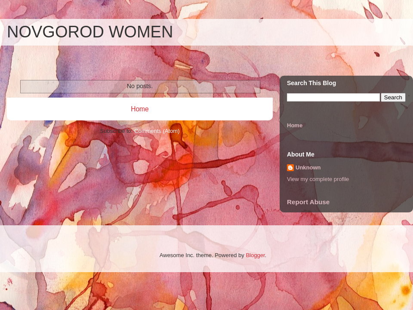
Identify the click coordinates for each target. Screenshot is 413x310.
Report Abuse (308, 202)
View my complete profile (318, 179)
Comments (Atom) (156, 131)
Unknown (308, 167)
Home (140, 109)
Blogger (255, 255)
